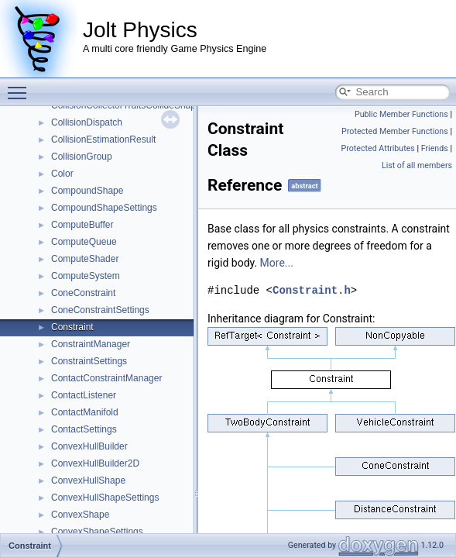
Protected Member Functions (394, 131)
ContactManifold (84, 412)
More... (276, 263)
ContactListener (83, 395)
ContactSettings (84, 429)
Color (62, 173)
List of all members (417, 165)
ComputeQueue (84, 241)
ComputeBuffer (82, 224)
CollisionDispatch (86, 122)
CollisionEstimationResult (103, 139)
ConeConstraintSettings (100, 310)
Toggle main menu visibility (21, 86)
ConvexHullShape (88, 480)
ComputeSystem (85, 275)
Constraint (72, 327)
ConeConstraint (83, 293)
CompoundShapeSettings (104, 207)
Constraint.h (312, 290)
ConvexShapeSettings (97, 531)
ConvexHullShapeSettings (105, 497)
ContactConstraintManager (106, 378)
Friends (434, 148)
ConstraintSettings (89, 361)
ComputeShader (84, 258)
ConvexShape (80, 514)
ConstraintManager (90, 344)
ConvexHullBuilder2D (95, 463)
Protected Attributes (377, 148)
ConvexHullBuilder (89, 446)
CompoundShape (87, 190)
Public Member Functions (401, 114)
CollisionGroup (81, 156)
